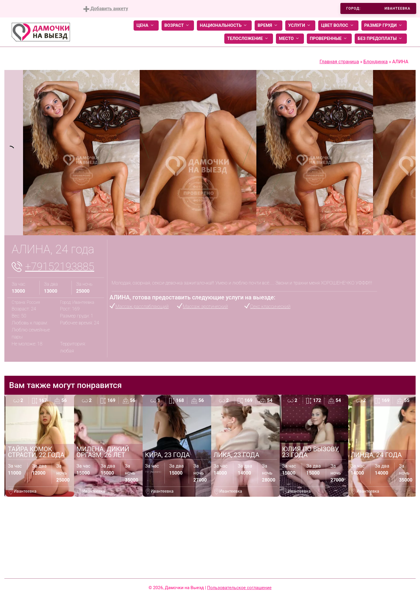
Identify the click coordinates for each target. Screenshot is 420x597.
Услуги (300, 25)
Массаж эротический (205, 306)
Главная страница (339, 61)
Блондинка (375, 61)
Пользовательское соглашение (239, 587)
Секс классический (270, 306)
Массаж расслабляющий (142, 306)
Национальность (224, 25)
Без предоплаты (381, 39)
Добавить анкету (105, 9)
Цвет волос (338, 25)
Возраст (177, 25)
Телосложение (248, 39)
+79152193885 (59, 267)
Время (268, 25)
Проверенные (329, 39)
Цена (146, 25)
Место (290, 39)
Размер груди (384, 25)
